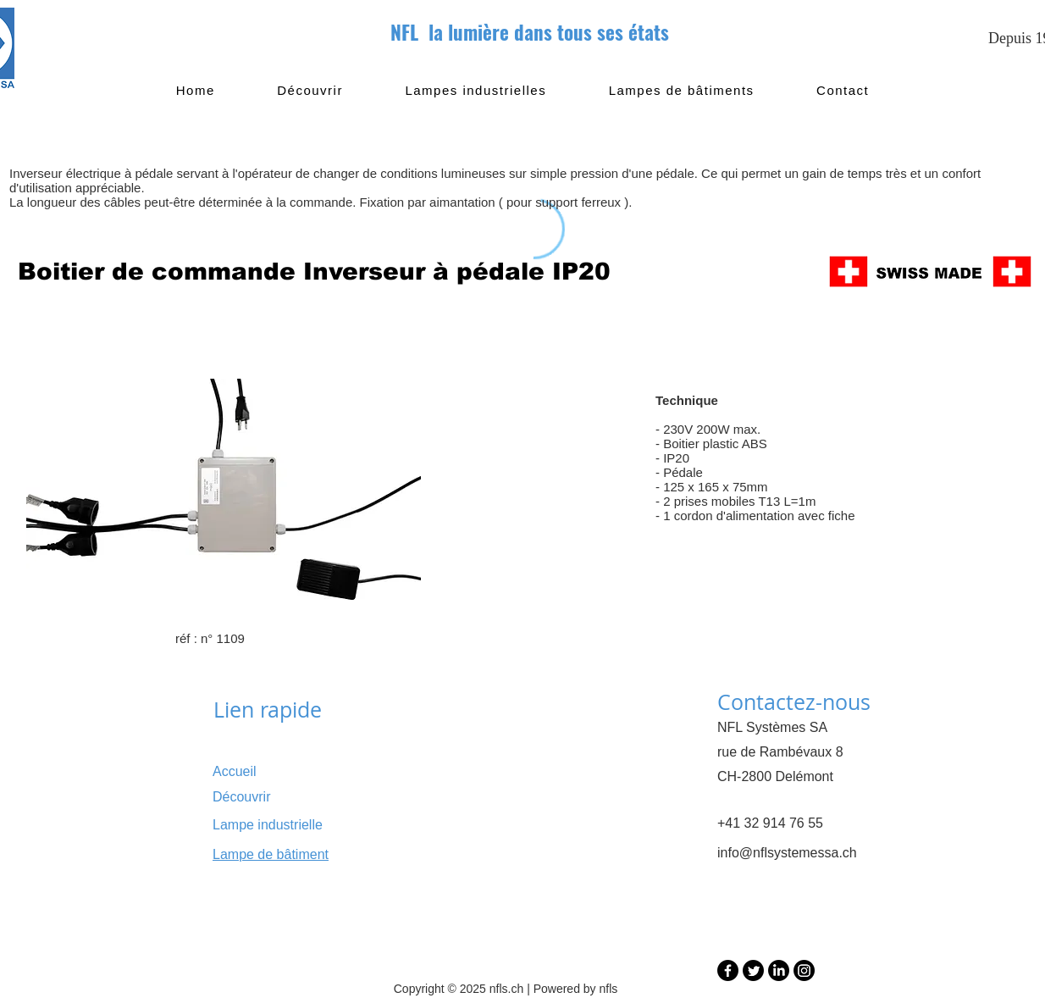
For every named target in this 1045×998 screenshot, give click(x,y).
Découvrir (241, 797)
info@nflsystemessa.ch (787, 853)
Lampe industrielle (268, 825)
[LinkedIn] (778, 970)
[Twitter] (753, 970)
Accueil (235, 771)
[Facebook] (727, 970)
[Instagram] (804, 970)
